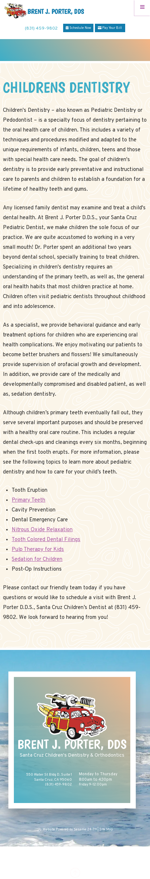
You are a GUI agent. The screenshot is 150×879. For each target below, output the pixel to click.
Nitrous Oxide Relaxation (42, 529)
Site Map (106, 829)
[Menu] (142, 8)
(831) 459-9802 (41, 28)
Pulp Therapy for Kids (38, 549)
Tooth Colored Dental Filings (46, 539)
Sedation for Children (37, 559)
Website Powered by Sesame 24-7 (67, 829)
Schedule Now (78, 28)
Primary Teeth (28, 500)
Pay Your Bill (110, 28)
